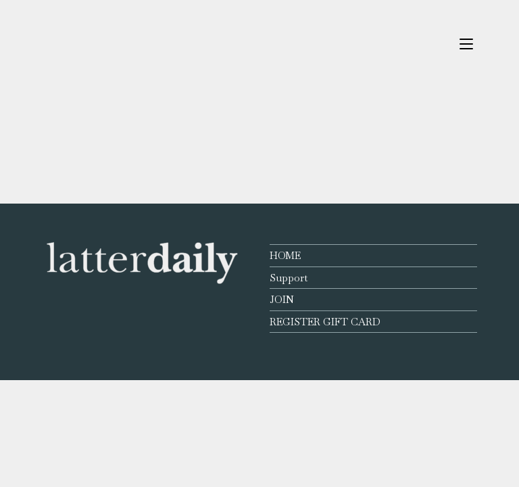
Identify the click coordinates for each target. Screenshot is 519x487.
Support (288, 277)
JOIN (282, 299)
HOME (285, 255)
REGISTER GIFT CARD (325, 321)
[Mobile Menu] (466, 43)
